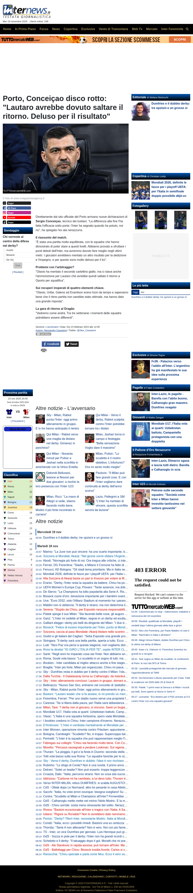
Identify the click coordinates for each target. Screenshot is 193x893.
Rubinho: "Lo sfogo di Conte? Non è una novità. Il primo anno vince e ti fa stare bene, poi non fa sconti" (111, 765)
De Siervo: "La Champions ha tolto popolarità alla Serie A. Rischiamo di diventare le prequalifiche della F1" (113, 591)
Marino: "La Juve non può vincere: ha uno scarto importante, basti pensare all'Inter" (98, 551)
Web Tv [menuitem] (137, 29)
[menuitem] (187, 29)
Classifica (11, 475)
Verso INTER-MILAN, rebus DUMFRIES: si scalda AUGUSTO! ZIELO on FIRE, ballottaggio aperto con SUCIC (115, 783)
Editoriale (139, 97)
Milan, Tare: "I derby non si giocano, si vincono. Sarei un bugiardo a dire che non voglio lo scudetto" (108, 707)
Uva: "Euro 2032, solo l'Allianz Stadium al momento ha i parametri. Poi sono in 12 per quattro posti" (108, 600)
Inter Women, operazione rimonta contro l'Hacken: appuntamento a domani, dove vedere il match (107, 729)
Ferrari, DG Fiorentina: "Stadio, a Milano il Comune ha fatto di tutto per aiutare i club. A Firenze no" (108, 565)
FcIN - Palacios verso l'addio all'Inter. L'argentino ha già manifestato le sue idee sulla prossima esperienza (170, 370)
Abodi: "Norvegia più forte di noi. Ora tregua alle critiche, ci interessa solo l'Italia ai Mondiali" (103, 560)
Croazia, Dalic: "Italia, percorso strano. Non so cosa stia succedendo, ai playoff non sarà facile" (105, 774)
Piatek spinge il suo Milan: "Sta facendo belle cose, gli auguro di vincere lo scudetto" (98, 614)
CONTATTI (111, 876)
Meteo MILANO (18, 429)
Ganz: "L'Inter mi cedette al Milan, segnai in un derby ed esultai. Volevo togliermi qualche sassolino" (108, 618)
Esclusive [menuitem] (88, 29)
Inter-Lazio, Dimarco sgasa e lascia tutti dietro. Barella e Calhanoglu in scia (170, 465)
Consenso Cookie (87, 870)
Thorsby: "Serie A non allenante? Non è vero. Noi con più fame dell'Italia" (91, 827)
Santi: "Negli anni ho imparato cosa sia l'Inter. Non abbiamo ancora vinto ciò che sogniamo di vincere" (110, 654)
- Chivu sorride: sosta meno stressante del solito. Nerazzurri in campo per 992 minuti (102, 805)
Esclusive (139, 355)
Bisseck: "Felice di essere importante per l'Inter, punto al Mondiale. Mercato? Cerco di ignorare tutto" (109, 627)
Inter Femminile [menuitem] (172, 29)
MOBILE (123, 876)
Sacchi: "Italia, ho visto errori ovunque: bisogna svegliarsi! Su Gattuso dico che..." (96, 791)
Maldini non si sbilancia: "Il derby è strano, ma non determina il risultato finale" (94, 605)
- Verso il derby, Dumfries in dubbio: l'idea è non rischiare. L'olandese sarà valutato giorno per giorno (112, 760)
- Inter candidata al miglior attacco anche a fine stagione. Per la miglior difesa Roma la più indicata (113, 662)
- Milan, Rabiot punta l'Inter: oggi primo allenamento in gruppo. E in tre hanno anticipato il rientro (109, 689)
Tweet (71, 344)
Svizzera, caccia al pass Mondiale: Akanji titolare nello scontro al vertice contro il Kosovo (101, 631)
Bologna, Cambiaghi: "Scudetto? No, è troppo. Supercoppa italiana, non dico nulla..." (99, 734)
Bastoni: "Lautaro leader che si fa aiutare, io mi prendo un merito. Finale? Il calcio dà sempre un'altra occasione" (117, 694)
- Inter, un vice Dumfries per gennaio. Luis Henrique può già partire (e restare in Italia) (101, 832)
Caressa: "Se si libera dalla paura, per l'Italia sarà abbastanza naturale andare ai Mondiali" (102, 703)
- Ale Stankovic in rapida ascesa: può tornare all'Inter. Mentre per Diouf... (94, 845)
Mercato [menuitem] (151, 29)
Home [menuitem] (7, 29)
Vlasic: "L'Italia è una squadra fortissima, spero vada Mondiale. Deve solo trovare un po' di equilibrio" (109, 716)
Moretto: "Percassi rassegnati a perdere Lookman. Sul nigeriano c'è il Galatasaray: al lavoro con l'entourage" (114, 747)
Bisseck (10, 255)
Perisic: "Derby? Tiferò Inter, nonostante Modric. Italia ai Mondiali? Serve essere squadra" (102, 818)
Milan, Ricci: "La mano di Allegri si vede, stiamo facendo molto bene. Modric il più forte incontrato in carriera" (57, 505)
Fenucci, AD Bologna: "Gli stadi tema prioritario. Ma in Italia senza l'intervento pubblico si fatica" (106, 569)
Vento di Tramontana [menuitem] (113, 29)
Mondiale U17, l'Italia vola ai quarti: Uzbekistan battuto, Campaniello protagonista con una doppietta (108, 711)
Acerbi (9, 250)
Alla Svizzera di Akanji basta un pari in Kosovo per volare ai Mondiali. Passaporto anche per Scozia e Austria (114, 578)
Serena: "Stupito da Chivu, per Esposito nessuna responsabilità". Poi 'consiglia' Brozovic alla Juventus (110, 609)
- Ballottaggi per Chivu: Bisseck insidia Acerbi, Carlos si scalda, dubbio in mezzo (99, 849)
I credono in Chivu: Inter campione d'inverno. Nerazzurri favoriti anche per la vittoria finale (107, 720)
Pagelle (138, 387)
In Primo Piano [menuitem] (25, 29)
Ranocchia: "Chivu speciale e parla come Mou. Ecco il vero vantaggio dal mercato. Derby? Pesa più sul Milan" (115, 854)
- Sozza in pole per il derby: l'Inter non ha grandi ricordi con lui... (88, 836)
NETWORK (64, 876)
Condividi (51, 344)
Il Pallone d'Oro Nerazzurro (152, 450)
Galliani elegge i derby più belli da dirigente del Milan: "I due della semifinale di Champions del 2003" (109, 622)
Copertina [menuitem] (71, 29)
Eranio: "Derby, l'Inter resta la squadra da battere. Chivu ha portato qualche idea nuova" (100, 582)
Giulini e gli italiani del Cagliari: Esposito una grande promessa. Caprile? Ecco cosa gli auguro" (109, 636)
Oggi (135, 292)
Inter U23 (139, 484)
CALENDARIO (96, 876)
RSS (132, 876)
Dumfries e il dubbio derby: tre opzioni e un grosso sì (78, 537)
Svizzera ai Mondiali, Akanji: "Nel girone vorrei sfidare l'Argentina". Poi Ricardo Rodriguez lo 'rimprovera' (111, 556)
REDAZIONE (79, 876)
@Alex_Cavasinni (86, 330)
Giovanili (139, 417)
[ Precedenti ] (18, 421)
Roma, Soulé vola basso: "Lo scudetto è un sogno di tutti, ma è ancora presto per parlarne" (103, 658)
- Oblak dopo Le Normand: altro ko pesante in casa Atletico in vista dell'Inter (96, 787)
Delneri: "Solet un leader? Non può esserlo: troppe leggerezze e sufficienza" (93, 769)
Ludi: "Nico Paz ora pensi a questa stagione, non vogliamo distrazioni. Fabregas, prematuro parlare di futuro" (114, 645)
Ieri (142, 292)
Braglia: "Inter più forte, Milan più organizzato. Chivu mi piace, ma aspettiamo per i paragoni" (104, 667)
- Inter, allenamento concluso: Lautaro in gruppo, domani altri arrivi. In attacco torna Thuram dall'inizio (112, 680)
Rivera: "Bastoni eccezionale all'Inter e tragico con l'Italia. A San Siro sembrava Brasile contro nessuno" (111, 809)
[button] (18, 265)
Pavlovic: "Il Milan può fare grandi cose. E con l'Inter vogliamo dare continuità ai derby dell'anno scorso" (105, 481)
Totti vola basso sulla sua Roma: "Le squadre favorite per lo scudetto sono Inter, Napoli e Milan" (106, 756)
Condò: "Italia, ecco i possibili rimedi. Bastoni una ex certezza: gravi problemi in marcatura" (103, 823)
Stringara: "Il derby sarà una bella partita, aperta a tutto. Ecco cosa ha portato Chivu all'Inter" (104, 640)
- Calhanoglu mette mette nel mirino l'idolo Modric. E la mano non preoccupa (97, 800)
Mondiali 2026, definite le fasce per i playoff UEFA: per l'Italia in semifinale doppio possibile (108, 574)
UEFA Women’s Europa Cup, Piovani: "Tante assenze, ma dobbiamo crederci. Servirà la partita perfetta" (111, 587)
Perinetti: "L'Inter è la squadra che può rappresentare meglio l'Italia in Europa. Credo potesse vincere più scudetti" (118, 738)
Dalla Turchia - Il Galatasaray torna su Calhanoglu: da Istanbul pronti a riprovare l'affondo (101, 676)
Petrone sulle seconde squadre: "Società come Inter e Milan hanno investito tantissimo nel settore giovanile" (168, 499)
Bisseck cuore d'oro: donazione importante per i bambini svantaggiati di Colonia (95, 596)
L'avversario (51, 326)
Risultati (18, 272)
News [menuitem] (56, 29)
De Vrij (10, 259)
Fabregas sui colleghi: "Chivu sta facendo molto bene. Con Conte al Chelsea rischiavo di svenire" (107, 743)
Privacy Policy (107, 870)
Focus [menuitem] (44, 29)
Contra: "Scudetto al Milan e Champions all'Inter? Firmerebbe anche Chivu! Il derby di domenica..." (108, 796)
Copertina (139, 176)
